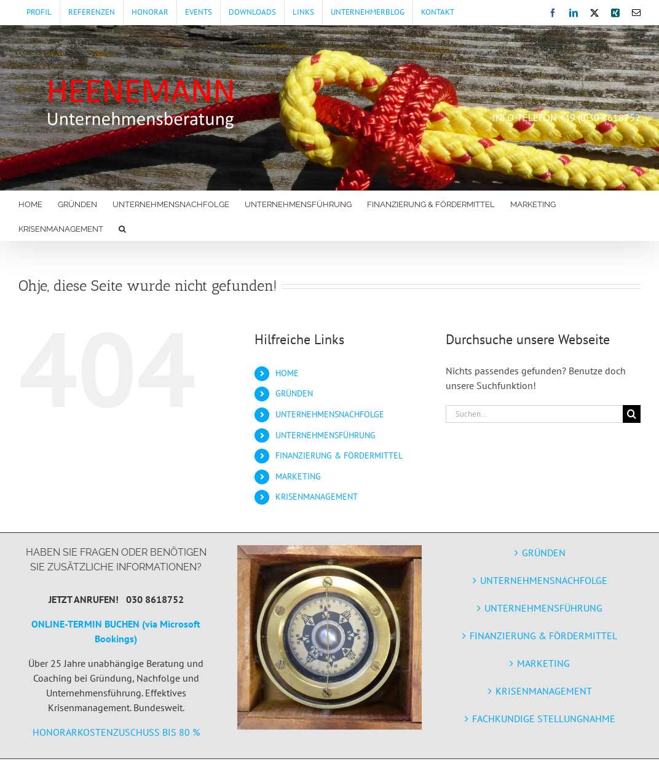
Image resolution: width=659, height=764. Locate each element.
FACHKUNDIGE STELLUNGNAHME (543, 718)
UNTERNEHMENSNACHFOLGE (329, 414)
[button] (122, 228)
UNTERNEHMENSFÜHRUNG (325, 435)
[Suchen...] (534, 414)
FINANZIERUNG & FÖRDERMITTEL (339, 455)
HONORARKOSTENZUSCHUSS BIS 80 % (116, 732)
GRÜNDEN (294, 393)
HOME (287, 373)
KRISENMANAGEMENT (316, 496)
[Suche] (632, 414)
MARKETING (298, 476)
